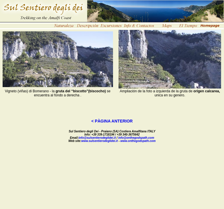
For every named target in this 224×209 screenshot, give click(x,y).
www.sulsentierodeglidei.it (99, 141)
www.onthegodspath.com (137, 141)
